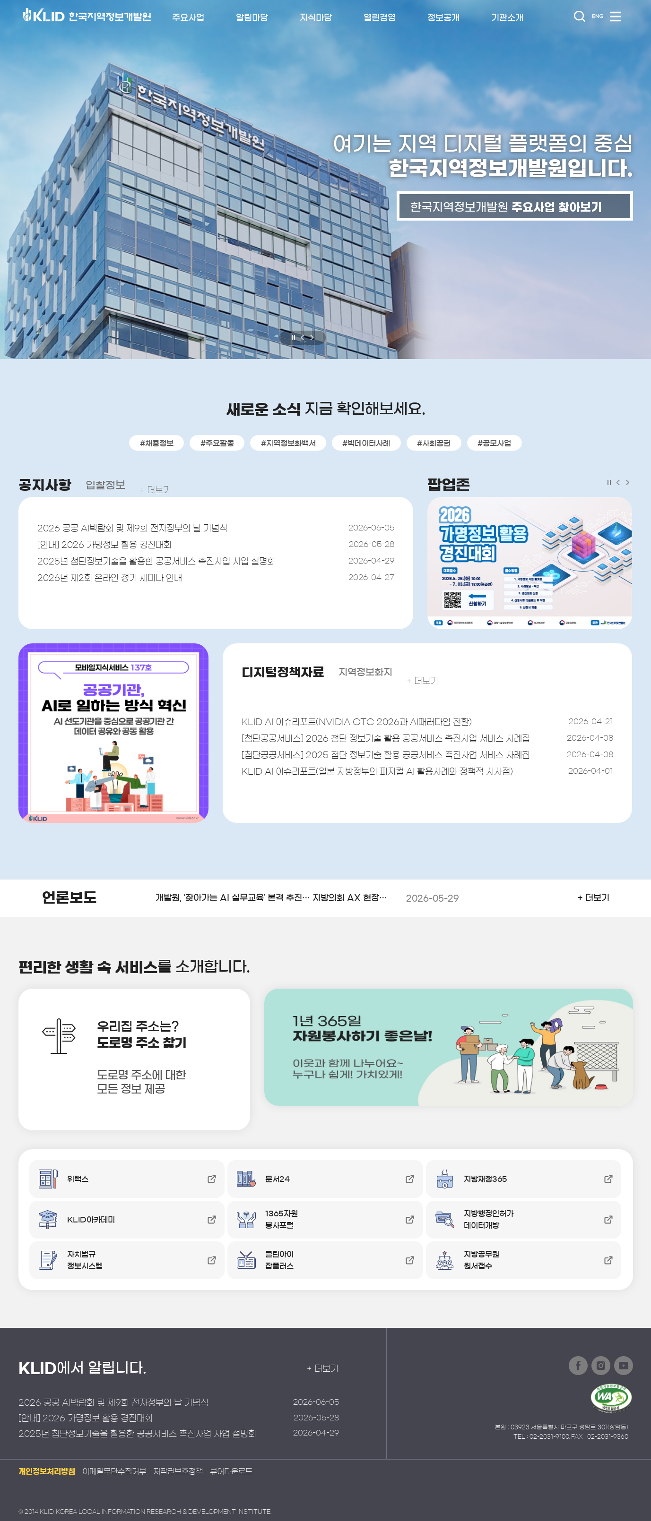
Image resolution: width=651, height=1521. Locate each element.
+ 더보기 (166, 485)
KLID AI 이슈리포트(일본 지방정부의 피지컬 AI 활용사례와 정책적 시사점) (396, 780)
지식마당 (316, 18)
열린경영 (380, 18)
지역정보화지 (391, 672)
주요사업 (188, 18)
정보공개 (443, 18)
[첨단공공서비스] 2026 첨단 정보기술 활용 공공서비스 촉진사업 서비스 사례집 (401, 742)
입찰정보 (113, 485)
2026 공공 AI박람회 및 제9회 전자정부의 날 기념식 (144, 530)
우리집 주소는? (163, 1062)
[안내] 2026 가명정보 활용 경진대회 (112, 549)
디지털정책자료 (293, 672)
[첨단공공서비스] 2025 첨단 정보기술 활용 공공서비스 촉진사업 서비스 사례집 (401, 761)
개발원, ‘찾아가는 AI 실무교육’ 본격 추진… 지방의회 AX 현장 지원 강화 (302, 898)
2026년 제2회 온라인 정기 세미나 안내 (118, 586)
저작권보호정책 (178, 1471)
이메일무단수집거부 (114, 1471)
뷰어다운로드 (231, 1471)
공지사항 (47, 485)
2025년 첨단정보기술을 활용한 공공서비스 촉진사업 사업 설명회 (170, 568)
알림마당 (252, 18)
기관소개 (507, 18)
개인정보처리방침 (46, 1471)
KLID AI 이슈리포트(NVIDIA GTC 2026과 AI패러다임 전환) (373, 723)
